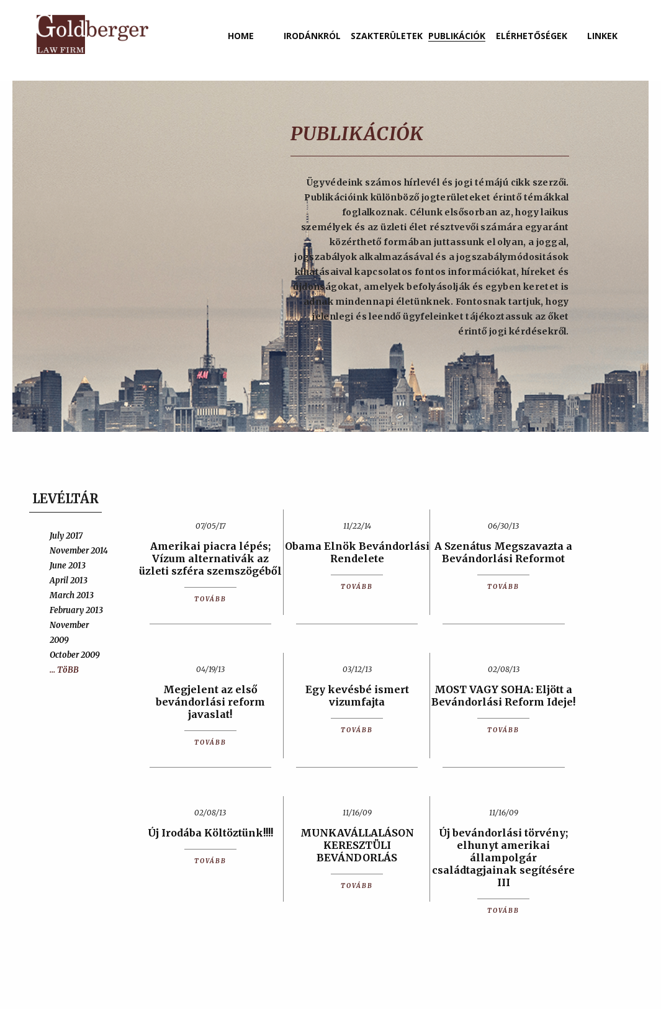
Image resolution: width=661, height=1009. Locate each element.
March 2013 (72, 595)
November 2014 (79, 550)
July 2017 (66, 536)
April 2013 (69, 580)
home (241, 36)
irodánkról (312, 36)
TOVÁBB (210, 599)
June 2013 (68, 565)
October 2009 (75, 655)
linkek (602, 36)
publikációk (456, 36)
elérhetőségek (531, 36)
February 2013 (76, 610)
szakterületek (387, 36)
